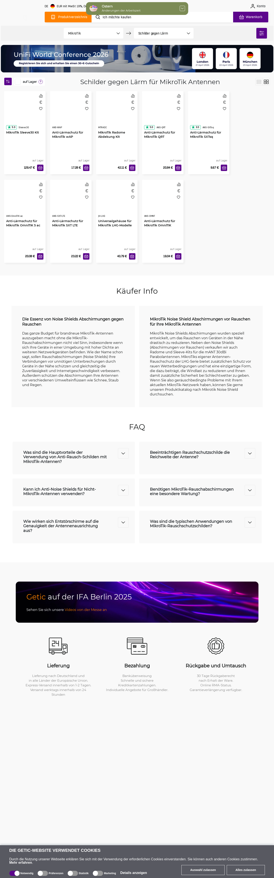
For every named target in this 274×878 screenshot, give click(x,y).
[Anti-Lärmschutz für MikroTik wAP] (70, 114)
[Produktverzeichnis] (68, 17)
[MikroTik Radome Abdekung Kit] (116, 114)
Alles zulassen (245, 870)
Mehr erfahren (20, 862)
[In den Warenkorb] (40, 168)
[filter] (261, 33)
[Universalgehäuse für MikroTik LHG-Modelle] (116, 203)
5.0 (11, 127)
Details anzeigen (133, 873)
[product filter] (89, 33)
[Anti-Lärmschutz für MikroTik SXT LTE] (70, 203)
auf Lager (30, 82)
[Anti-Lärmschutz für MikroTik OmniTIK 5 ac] (24, 203)
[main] (24, 16)
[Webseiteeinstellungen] (73, 6)
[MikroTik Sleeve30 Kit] (24, 114)
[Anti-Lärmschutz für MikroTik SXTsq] (208, 114)
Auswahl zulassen (203, 870)
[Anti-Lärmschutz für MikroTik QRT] (162, 114)
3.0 (195, 127)
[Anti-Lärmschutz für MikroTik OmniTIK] (162, 203)
